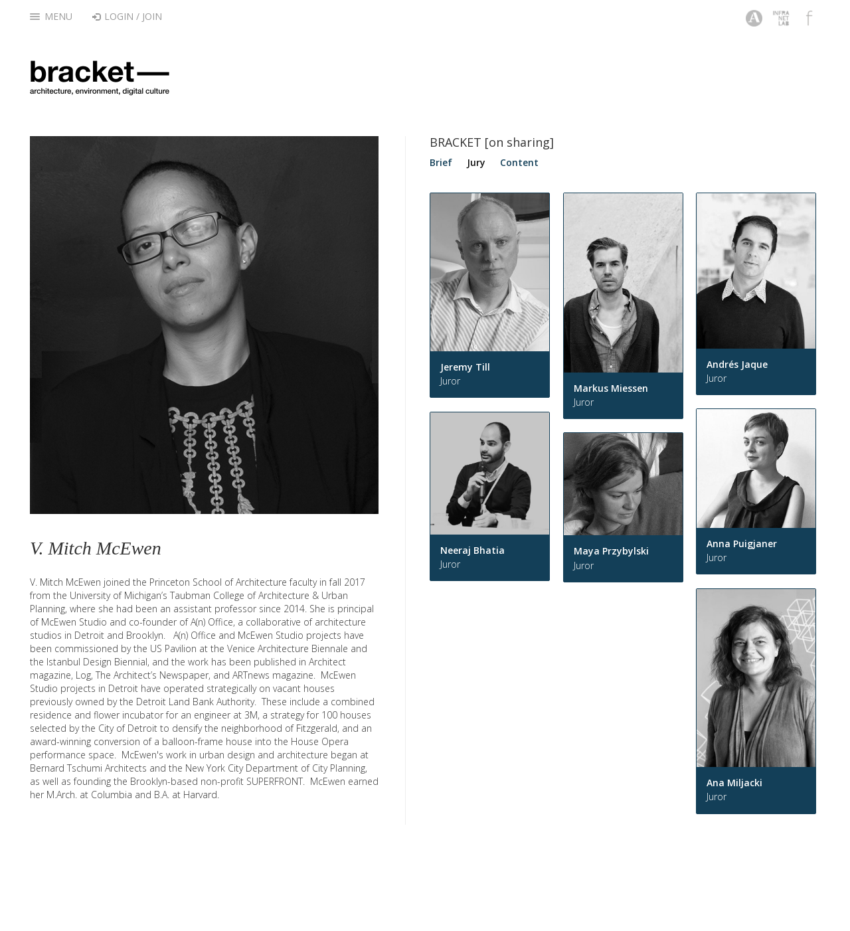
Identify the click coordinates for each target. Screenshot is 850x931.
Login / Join (127, 16)
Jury (476, 162)
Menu (51, 16)
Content (519, 162)
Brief (441, 162)
